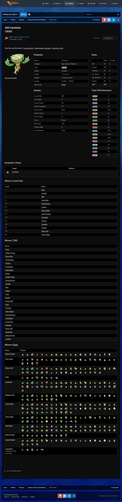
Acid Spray (9, 449)
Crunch (44, 228)
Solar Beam (9, 270)
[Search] (92, 14)
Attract (7, 291)
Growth (44, 193)
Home (59, 5)
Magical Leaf (9, 395)
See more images (11, 78)
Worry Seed (9, 417)
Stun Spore (9, 359)
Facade (7, 284)
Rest (7, 287)
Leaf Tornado (46, 214)
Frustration (9, 267)
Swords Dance (10, 315)
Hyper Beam (9, 260)
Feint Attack (46, 210)
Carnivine (15, 172)
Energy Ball (9, 301)
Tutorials (105, 5)
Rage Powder (10, 435)
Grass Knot (9, 322)
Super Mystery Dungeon (43, 48)
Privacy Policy (15, 497)
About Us (70, 5)
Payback (8, 308)
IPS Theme (7, 495)
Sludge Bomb (10, 280)
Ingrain (44, 207)
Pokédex (82, 5)
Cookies (32, 497)
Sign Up (23, 14)
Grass (64, 85)
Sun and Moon (28, 48)
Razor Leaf (9, 368)
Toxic (7, 249)
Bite (43, 197)
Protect (7, 263)
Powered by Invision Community (108, 496)
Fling (7, 304)
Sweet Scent (46, 204)
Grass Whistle (10, 440)
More (115, 5)
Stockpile (45, 217)
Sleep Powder (10, 354)
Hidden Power (10, 253)
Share (97, 38)
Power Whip (46, 235)
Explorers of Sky (57, 48)
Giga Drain (9, 426)
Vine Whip (45, 200)
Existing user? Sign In (11, 14)
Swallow (44, 224)
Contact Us (24, 497)
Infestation (9, 318)
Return (7, 274)
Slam (7, 377)
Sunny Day (9, 256)
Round (7, 298)
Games (93, 5)
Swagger (8, 325)
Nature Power (10, 335)
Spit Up (44, 221)
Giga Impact (9, 311)
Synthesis (8, 382)
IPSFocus (15, 495)
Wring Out (45, 231)
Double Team (10, 277)
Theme (6, 497)
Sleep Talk (8, 329)
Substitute (8, 332)
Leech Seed (9, 404)
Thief (7, 294)
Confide (8, 339)
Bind (43, 190)
